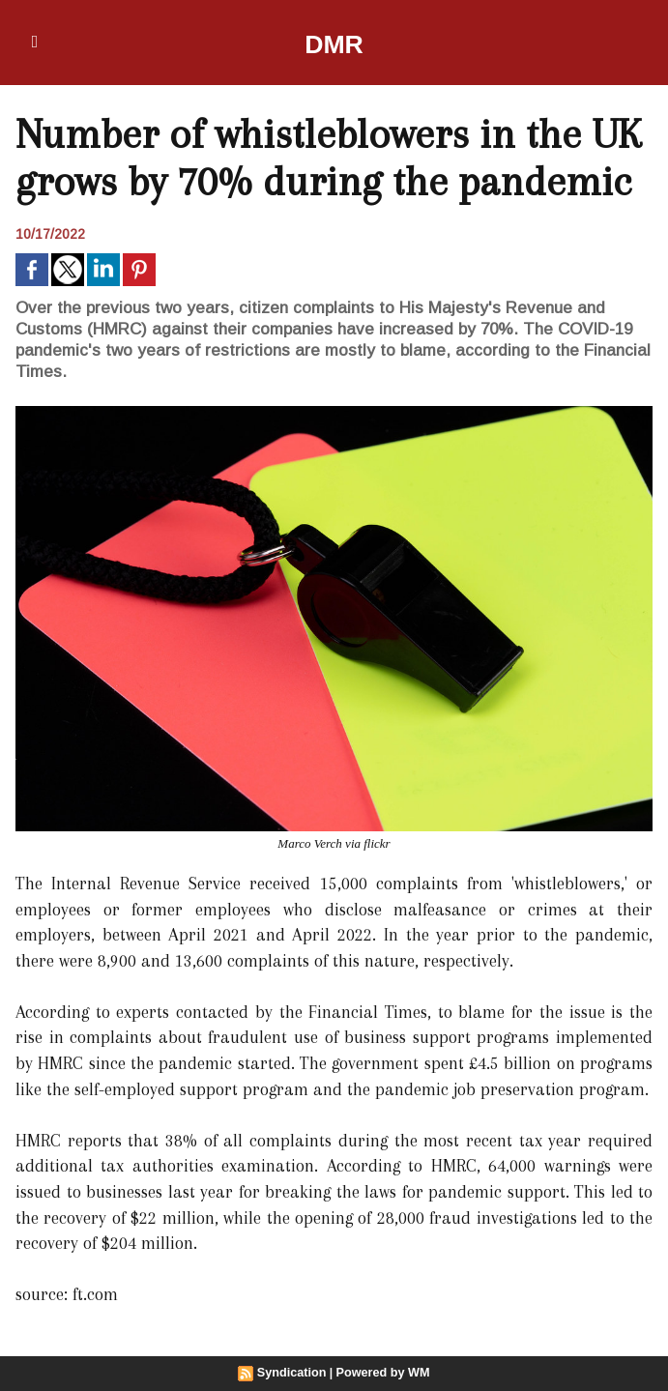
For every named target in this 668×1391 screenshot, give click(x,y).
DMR (334, 42)
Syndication (294, 1372)
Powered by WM (380, 1372)
